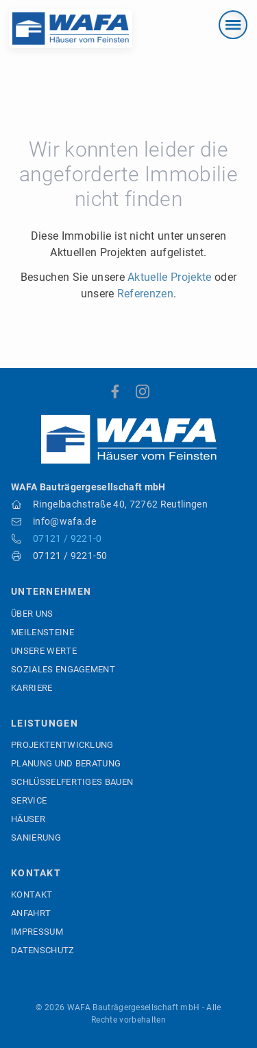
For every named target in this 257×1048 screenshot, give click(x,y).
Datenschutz (43, 950)
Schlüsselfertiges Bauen (72, 782)
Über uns (32, 613)
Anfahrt (31, 913)
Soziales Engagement (63, 669)
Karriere (32, 688)
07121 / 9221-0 (67, 538)
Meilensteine (42, 632)
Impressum (37, 931)
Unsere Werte (44, 651)
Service (29, 800)
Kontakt (31, 894)
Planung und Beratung (66, 763)
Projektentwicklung (62, 745)
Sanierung (36, 837)
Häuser (28, 819)
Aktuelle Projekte (169, 277)
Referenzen (145, 293)
